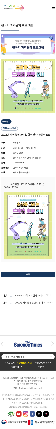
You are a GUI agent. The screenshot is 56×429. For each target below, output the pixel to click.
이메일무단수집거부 (42, 362)
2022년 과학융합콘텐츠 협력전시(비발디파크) (30, 302)
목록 (28, 274)
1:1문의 (41, 367)
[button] (2, 344)
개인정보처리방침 (24, 362)
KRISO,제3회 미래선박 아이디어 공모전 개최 (30, 295)
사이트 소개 (10, 362)
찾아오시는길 (17, 367)
